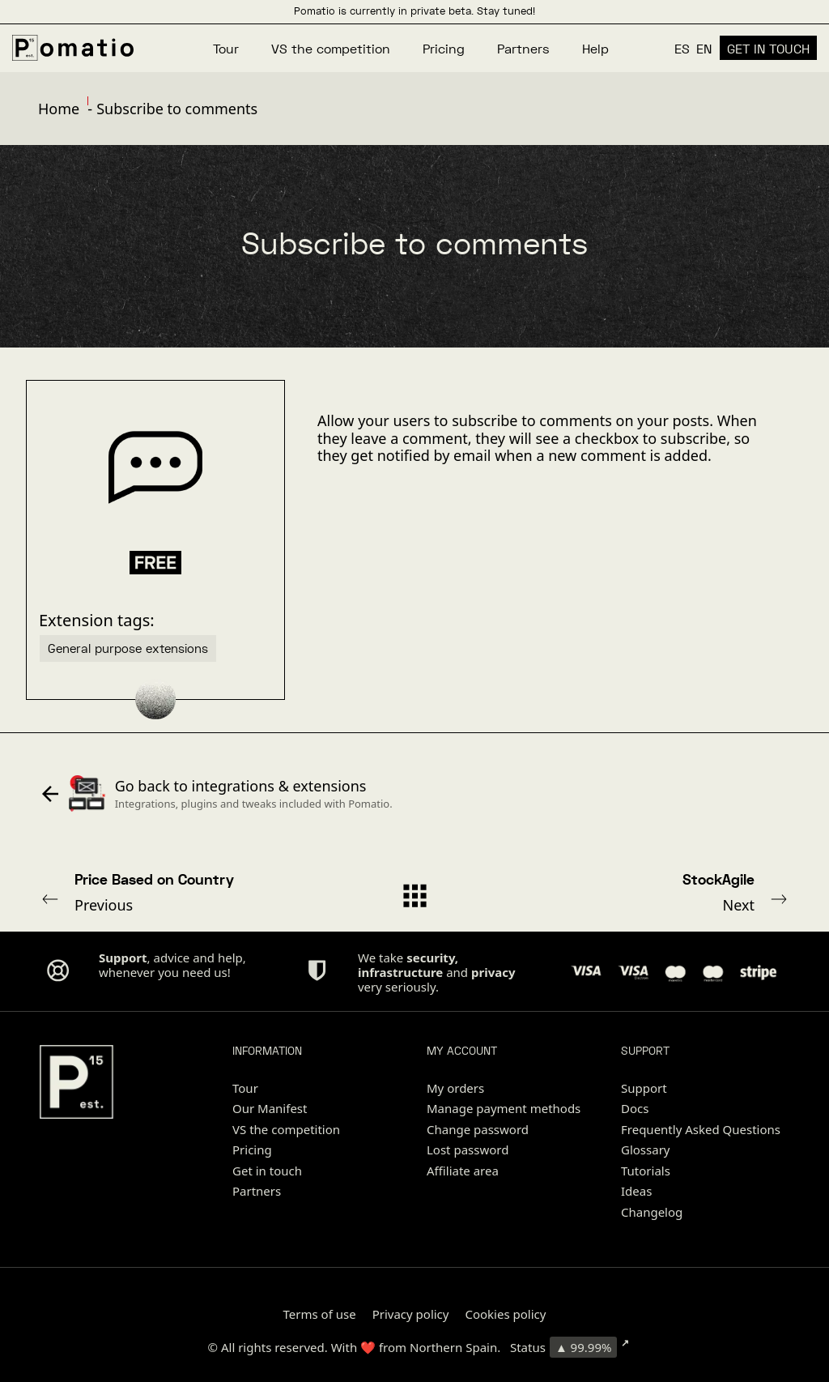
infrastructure (400, 972)
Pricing (252, 1149)
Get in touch (267, 1170)
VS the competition (286, 1129)
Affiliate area (463, 1170)
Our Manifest (269, 1108)
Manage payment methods (503, 1108)
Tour (245, 1088)
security (430, 957)
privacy (493, 972)
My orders (455, 1088)
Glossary (645, 1149)
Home (58, 108)
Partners (256, 1191)
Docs (634, 1108)
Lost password (467, 1149)
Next (648, 891)
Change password (478, 1129)
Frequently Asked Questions (700, 1129)
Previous (180, 891)
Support (644, 1088)
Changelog (651, 1212)
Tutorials (645, 1170)
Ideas (636, 1191)
